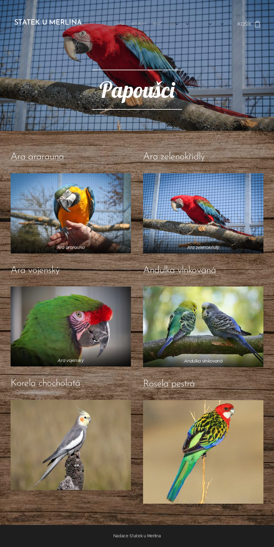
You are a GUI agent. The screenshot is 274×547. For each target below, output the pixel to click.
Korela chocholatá (45, 383)
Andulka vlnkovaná (179, 270)
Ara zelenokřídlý (174, 157)
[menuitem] (140, 24)
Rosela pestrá (169, 384)
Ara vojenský (35, 270)
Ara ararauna (37, 157)
